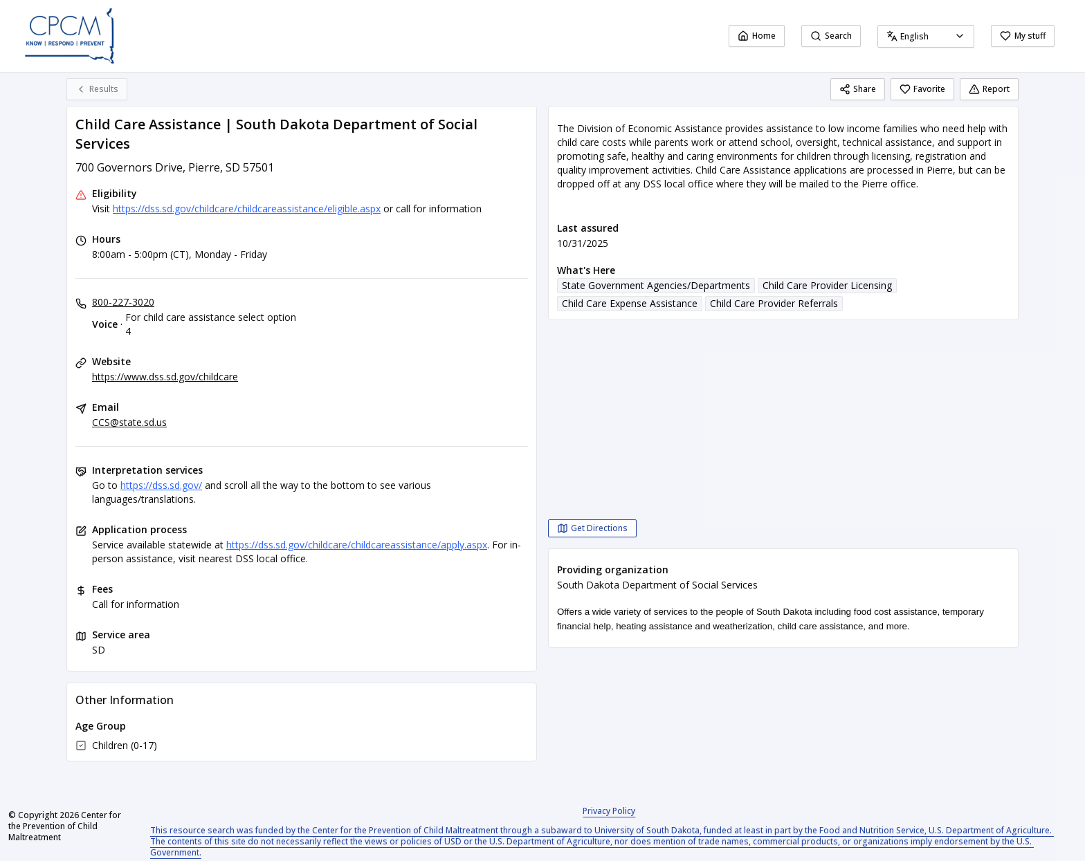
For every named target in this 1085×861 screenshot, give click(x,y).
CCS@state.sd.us (129, 422)
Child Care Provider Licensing (827, 285)
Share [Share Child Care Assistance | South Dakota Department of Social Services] (857, 89)
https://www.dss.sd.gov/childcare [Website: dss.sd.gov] (165, 376)
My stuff (1023, 35)
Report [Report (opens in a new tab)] (989, 89)
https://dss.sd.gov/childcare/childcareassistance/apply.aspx (356, 544)
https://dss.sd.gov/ (161, 485)
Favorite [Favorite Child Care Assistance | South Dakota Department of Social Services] (922, 89)
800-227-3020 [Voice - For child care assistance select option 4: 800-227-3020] (123, 301)
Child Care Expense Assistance (630, 303)
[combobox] (925, 36)
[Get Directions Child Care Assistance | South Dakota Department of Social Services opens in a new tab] (592, 528)
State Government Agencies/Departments (656, 285)
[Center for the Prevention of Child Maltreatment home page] (69, 36)
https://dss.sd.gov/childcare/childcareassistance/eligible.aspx (247, 208)
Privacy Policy (609, 811)
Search (831, 35)
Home (757, 35)
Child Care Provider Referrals (774, 303)
